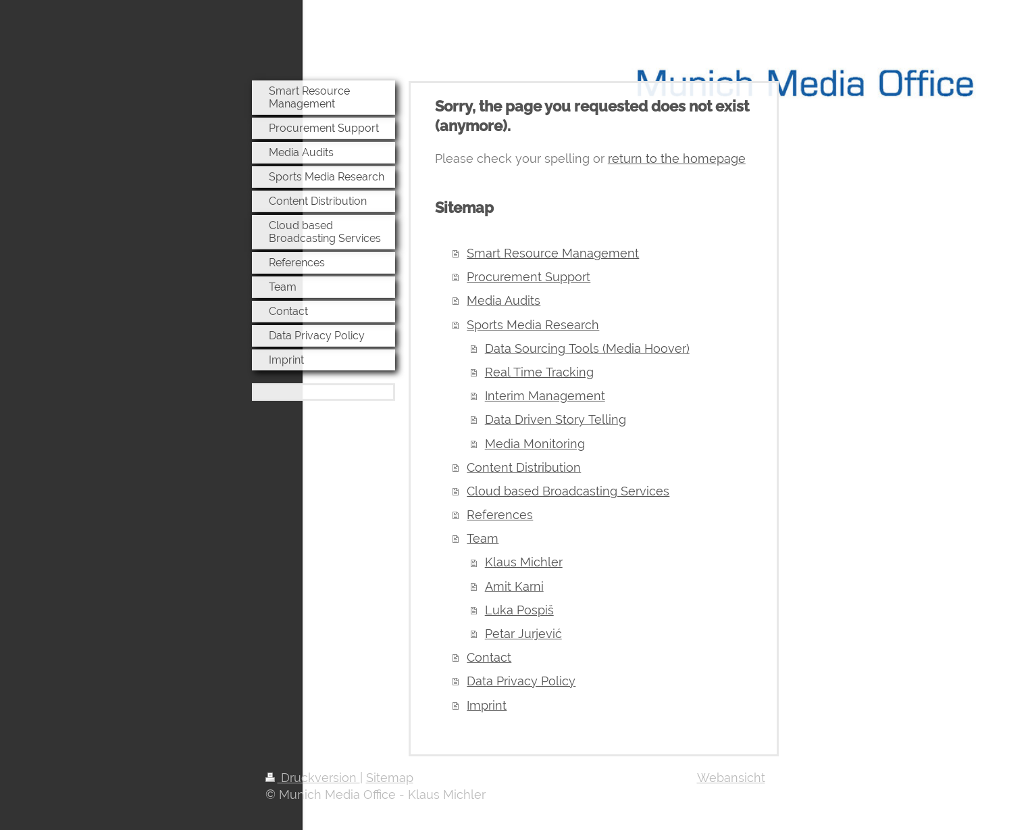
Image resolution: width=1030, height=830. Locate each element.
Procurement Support (528, 277)
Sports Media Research (533, 325)
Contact (489, 657)
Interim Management (545, 396)
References (500, 515)
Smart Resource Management (553, 253)
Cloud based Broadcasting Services (568, 491)
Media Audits (503, 300)
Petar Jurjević (523, 634)
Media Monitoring (535, 444)
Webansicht (731, 778)
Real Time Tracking (539, 372)
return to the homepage (677, 158)
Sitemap (389, 778)
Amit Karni (514, 586)
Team (482, 538)
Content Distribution (524, 467)
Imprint (487, 705)
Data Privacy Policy (521, 681)
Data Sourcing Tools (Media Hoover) (587, 348)
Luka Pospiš (519, 610)
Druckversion (312, 778)
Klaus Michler (524, 562)
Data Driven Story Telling (555, 419)
